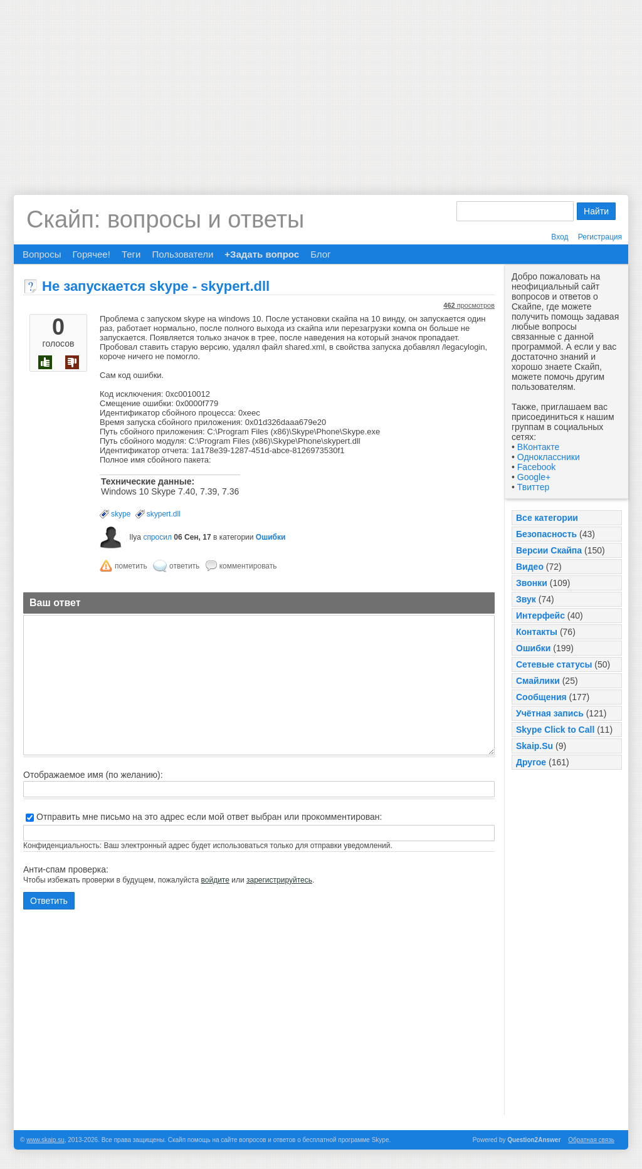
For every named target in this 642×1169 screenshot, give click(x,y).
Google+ (533, 477)
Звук (526, 599)
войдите (215, 880)
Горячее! (91, 254)
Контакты (536, 632)
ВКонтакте (538, 447)
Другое (531, 762)
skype (120, 514)
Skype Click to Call (555, 730)
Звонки (531, 583)
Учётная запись (550, 713)
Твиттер (533, 487)
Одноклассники (548, 457)
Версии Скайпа (549, 550)
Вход (559, 237)
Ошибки (533, 648)
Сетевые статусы (554, 664)
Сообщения (541, 697)
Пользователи (182, 254)
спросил (157, 537)
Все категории (547, 518)
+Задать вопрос (261, 254)
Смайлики (538, 681)
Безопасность (546, 534)
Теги (131, 254)
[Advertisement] (321, 88)
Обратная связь (591, 1139)
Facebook (536, 467)
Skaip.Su (534, 746)
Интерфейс (540, 616)
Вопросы (42, 254)
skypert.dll (164, 514)
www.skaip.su (45, 1139)
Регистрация (600, 237)
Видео (530, 567)
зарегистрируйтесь (279, 880)
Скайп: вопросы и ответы (165, 219)
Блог (320, 254)
